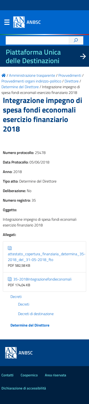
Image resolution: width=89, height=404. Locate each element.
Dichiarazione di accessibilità (23, 388)
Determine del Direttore (29, 325)
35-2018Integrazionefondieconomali (39, 279)
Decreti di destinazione (36, 314)
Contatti (7, 375)
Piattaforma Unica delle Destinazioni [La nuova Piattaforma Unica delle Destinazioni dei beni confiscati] (33, 56)
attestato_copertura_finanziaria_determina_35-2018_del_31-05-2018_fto (46, 253)
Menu (7, 23)
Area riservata (55, 375)
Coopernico (29, 375)
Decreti (16, 296)
